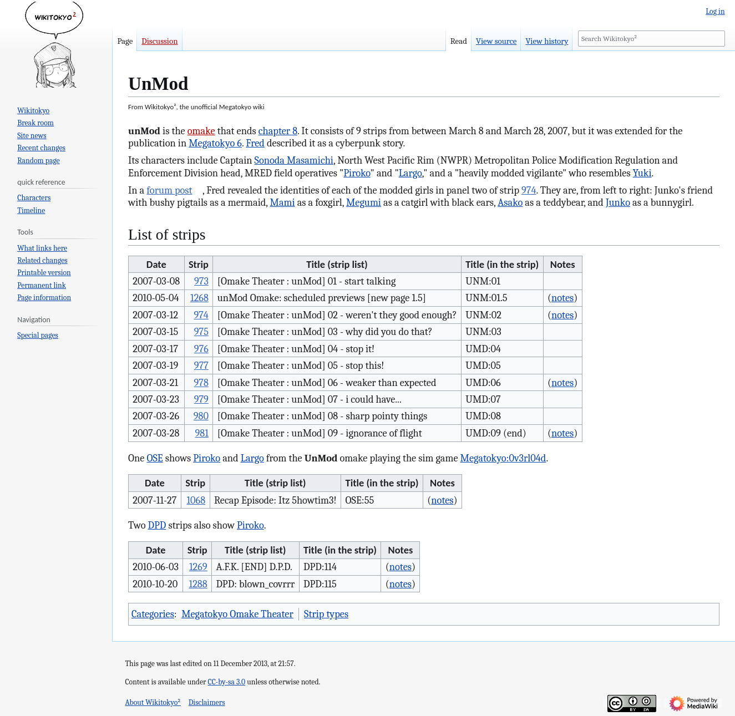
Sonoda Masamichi (294, 160)
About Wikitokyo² (153, 702)
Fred (255, 143)
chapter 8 (277, 131)
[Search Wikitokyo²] (651, 39)
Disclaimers (207, 702)
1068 (195, 500)
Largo (410, 173)
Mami (282, 202)
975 (201, 332)
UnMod (321, 458)
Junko (618, 202)
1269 (198, 567)
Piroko (356, 173)
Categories (152, 614)
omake (201, 131)
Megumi (363, 202)
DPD (157, 525)
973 (201, 281)
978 (201, 383)
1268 (199, 298)
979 (201, 399)
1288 (198, 584)
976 (201, 349)
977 (201, 365)
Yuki (642, 173)
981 (202, 433)
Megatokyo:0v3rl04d (503, 458)
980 (201, 416)
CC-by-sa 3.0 (227, 682)
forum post (169, 190)
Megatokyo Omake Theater (237, 614)
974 (528, 190)
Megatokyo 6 (215, 143)
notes (562, 298)
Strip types (326, 614)
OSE (154, 458)
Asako (510, 202)
